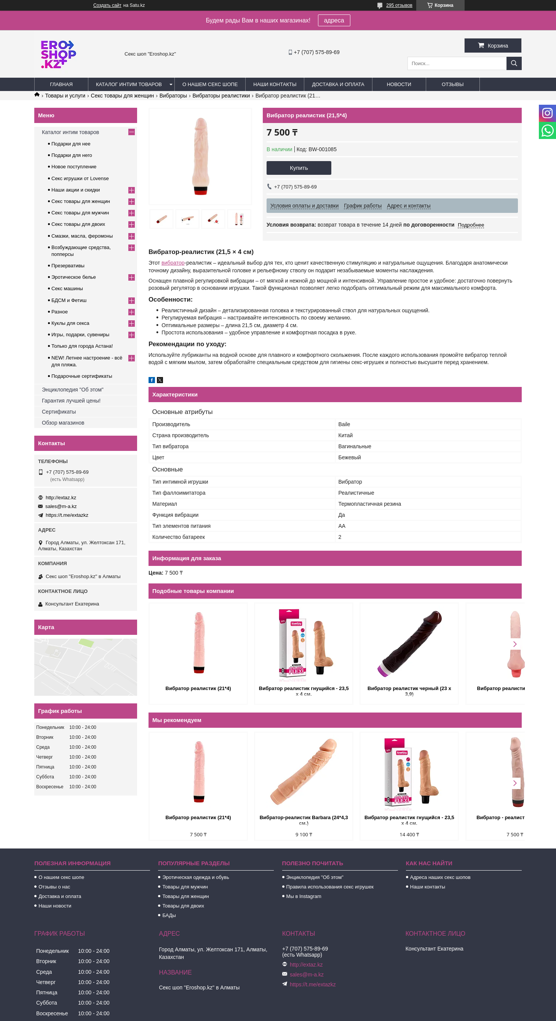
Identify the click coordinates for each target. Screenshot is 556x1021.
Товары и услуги (65, 96)
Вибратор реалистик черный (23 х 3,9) (382, 691)
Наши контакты (274, 84)
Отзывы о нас (54, 887)
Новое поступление (73, 166)
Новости (399, 84)
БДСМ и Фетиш (68, 300)
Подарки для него (71, 155)
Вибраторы (173, 96)
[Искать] (514, 63)
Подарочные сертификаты (81, 376)
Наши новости (54, 906)
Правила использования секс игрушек (330, 887)
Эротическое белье (73, 277)
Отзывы (452, 84)
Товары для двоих (183, 906)
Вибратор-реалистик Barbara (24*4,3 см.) (287, 820)
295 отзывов (399, 5)
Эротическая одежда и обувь (195, 877)
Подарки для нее (70, 144)
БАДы (169, 915)
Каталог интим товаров (129, 84)
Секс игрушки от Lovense (80, 178)
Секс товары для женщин (122, 96)
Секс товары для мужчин (80, 213)
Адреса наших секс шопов (440, 877)
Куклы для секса (70, 323)
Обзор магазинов (63, 423)
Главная (61, 84)
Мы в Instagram (303, 896)
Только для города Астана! (82, 346)
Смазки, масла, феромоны (82, 236)
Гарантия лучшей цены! (71, 401)
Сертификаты (59, 412)
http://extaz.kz (61, 497)
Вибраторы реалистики (221, 96)
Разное (59, 312)
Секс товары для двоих (78, 224)
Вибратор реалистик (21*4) (192, 688)
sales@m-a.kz (61, 506)
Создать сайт (107, 5)
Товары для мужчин (185, 887)
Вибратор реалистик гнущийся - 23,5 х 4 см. (287, 691)
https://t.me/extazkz (67, 515)
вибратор (172, 263)
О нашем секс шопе (210, 84)
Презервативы (68, 265)
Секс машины (67, 288)
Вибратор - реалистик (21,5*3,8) (477, 817)
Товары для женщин (185, 896)
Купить (299, 168)
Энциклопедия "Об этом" (73, 390)
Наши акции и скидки (75, 190)
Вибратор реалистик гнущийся (477, 688)
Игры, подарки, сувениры (80, 334)
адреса (334, 20)
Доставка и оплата (338, 84)
